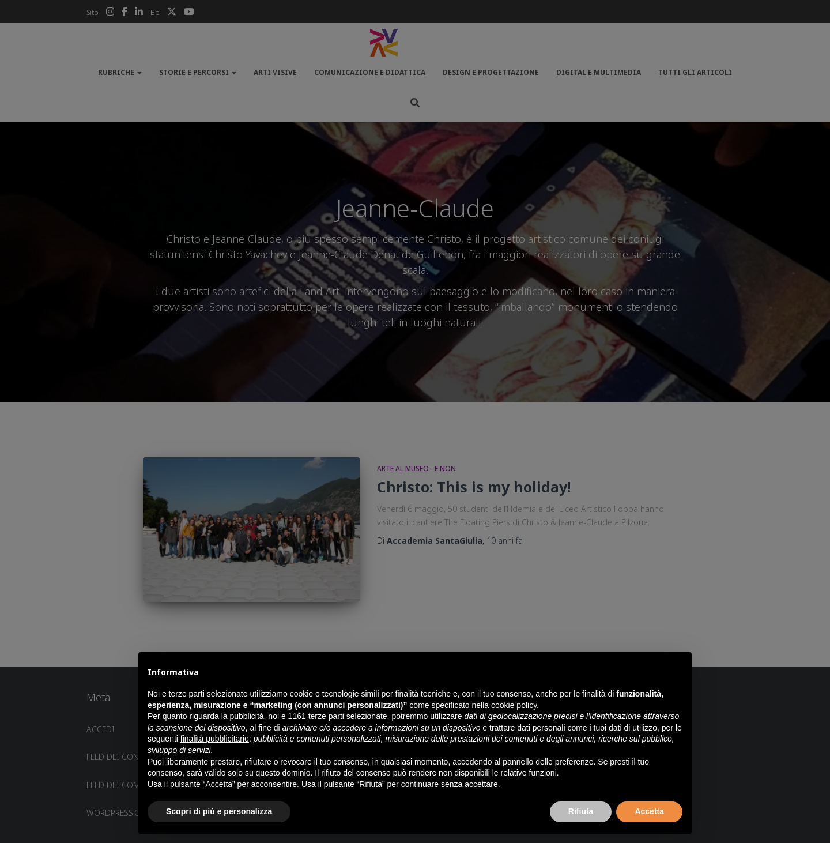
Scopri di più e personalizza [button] (219, 811)
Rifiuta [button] (581, 811)
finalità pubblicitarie (214, 738)
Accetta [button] (649, 811)
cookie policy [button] (514, 705)
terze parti (326, 716)
